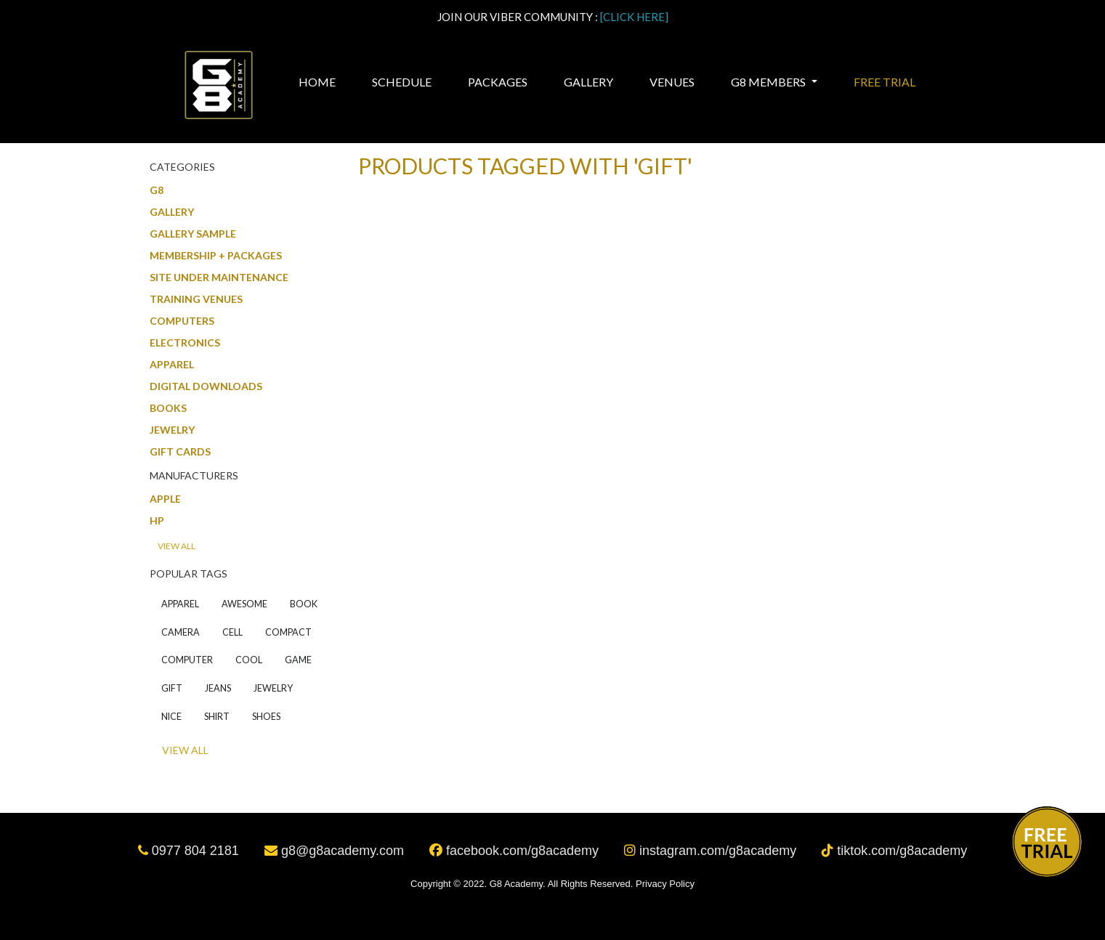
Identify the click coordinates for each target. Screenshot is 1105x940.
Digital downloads (206, 386)
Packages (497, 82)
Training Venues (196, 299)
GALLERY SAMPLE (193, 233)
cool (248, 660)
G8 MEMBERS (769, 82)
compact (288, 632)
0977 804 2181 (190, 850)
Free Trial (884, 82)
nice (171, 716)
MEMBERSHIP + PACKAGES (216, 255)
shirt (217, 716)
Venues (672, 82)
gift (171, 688)
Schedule (402, 82)
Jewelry (172, 430)
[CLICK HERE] (634, 16)
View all (176, 545)
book (303, 604)
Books (168, 408)
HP (157, 520)
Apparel (172, 364)
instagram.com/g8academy (712, 850)
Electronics (185, 342)
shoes (266, 716)
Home (319, 81)
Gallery (588, 82)
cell (232, 632)
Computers (182, 321)
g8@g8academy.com (336, 850)
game (298, 660)
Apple (165, 499)
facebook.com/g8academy (515, 850)
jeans (218, 688)
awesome (244, 604)
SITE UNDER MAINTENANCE (219, 277)
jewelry (273, 688)
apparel (180, 604)
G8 (156, 190)
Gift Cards (180, 451)
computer (187, 660)
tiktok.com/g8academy (894, 850)
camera (180, 632)
